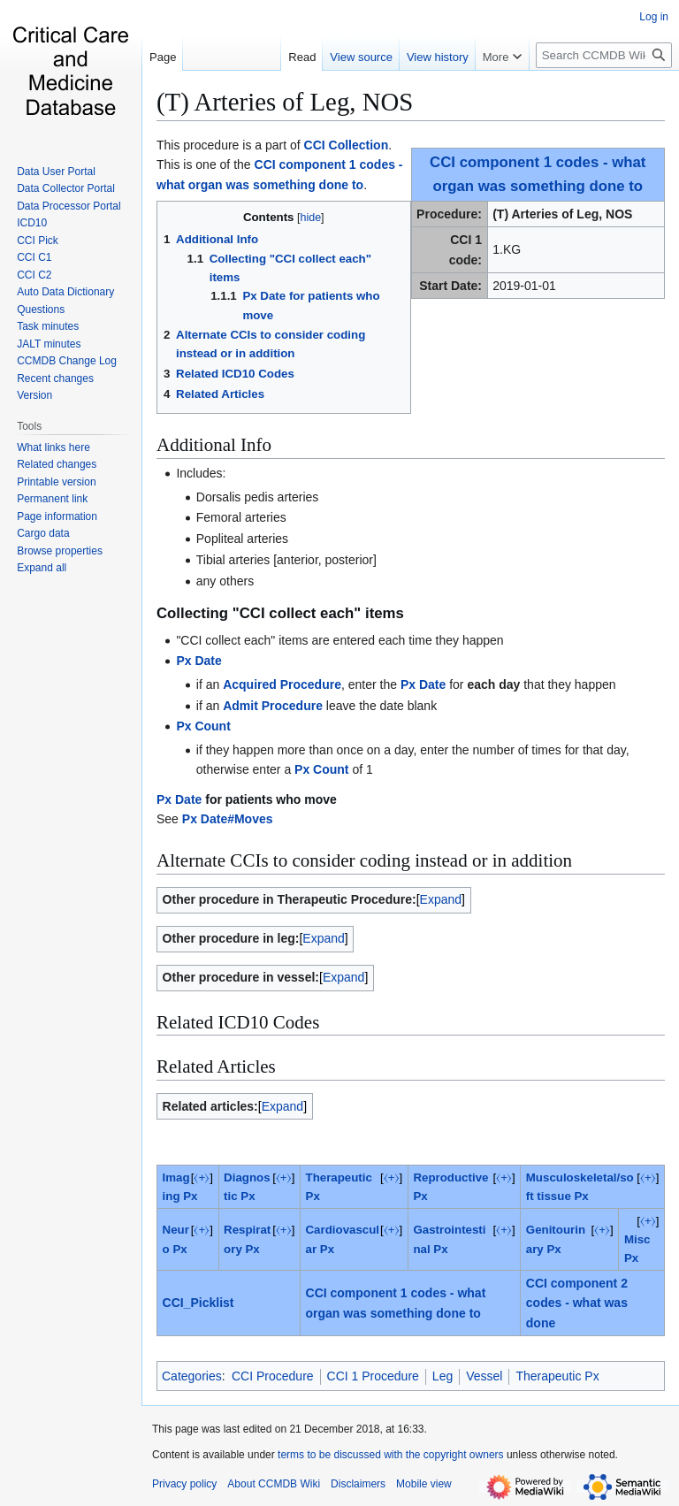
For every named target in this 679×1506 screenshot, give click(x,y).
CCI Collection (346, 145)
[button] (41, 568)
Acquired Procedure (282, 684)
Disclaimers (358, 1484)
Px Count (203, 726)
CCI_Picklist (198, 1303)
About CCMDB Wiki (273, 1484)
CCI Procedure (273, 1376)
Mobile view (424, 1484)
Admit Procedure (273, 706)
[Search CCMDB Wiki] (604, 55)
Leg (442, 1376)
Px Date (198, 661)
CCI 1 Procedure (373, 1376)
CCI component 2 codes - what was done (577, 1303)
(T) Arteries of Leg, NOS (284, 102)
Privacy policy (184, 1484)
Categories (192, 1376)
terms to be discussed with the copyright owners (390, 1455)
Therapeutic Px (557, 1376)
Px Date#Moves (227, 819)
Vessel (484, 1376)
